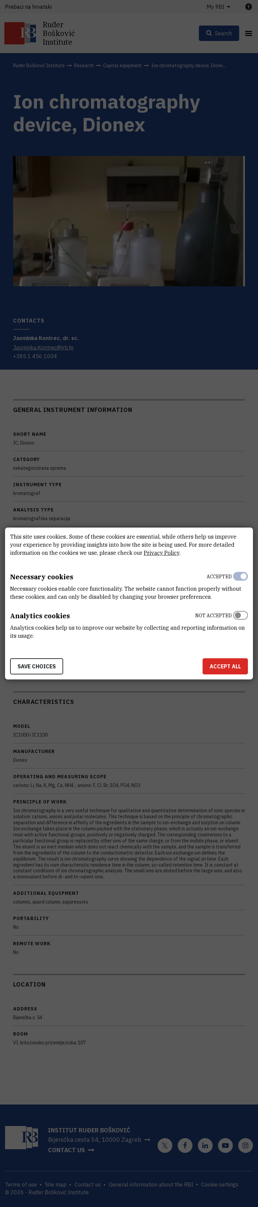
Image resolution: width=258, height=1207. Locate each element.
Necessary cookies (41, 576)
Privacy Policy (161, 552)
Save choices (36, 666)
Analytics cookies (40, 615)
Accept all (225, 666)
